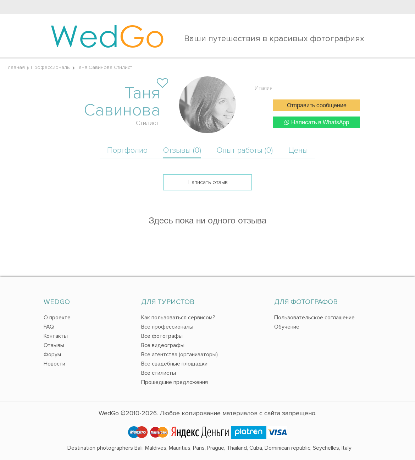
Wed (107, 35)
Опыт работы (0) (245, 150)
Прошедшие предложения (174, 382)
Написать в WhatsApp (316, 122)
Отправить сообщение (317, 105)
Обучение (286, 326)
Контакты (56, 336)
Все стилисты (158, 373)
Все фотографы (162, 336)
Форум (52, 354)
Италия (263, 88)
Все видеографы (162, 345)
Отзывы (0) (182, 150)
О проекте (57, 317)
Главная (15, 67)
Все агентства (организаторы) (179, 354)
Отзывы (54, 345)
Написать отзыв (208, 182)
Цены (298, 150)
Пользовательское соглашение (314, 317)
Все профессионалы (167, 326)
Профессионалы (51, 67)
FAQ (49, 326)
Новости (54, 363)
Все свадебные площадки (174, 363)
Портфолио (127, 150)
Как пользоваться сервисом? (178, 317)
